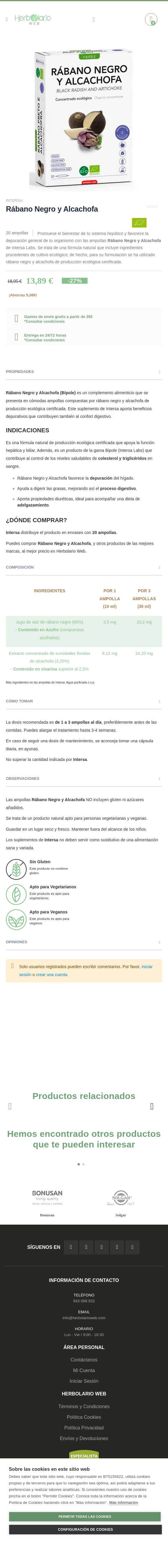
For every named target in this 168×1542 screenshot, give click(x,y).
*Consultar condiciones (44, 321)
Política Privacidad (84, 1427)
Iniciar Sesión (84, 1381)
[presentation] (151, 1106)
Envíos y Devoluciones (84, 1438)
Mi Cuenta (84, 1370)
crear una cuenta (51, 974)
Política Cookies (84, 1417)
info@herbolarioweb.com (83, 1318)
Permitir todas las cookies (85, 1516)
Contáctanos (84, 1359)
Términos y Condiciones (83, 1406)
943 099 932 (84, 1301)
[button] (78, 1164)
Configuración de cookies (85, 1530)
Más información (123, 1502)
